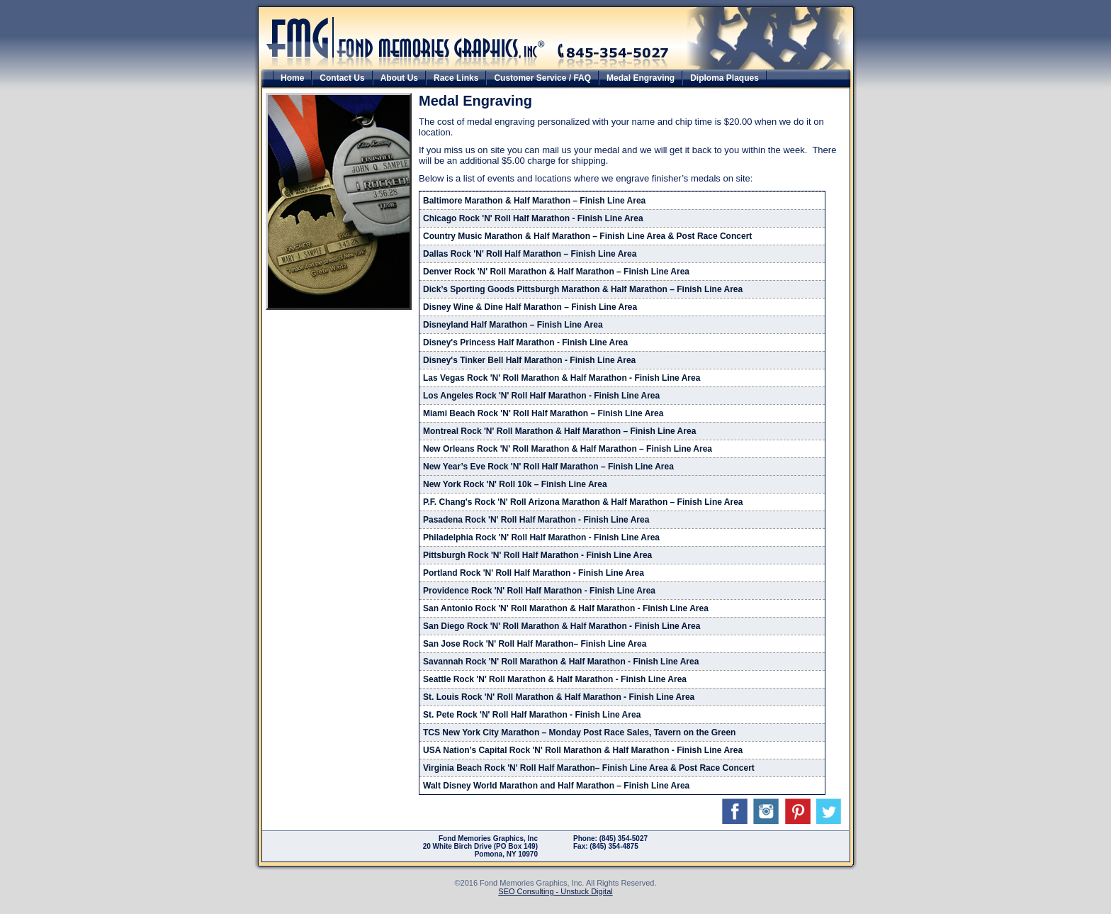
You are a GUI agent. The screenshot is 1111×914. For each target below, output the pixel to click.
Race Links (456, 78)
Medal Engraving (641, 78)
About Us (399, 78)
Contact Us (342, 78)
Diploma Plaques (724, 78)
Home (292, 78)
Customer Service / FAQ (542, 78)
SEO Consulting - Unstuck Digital (555, 891)
